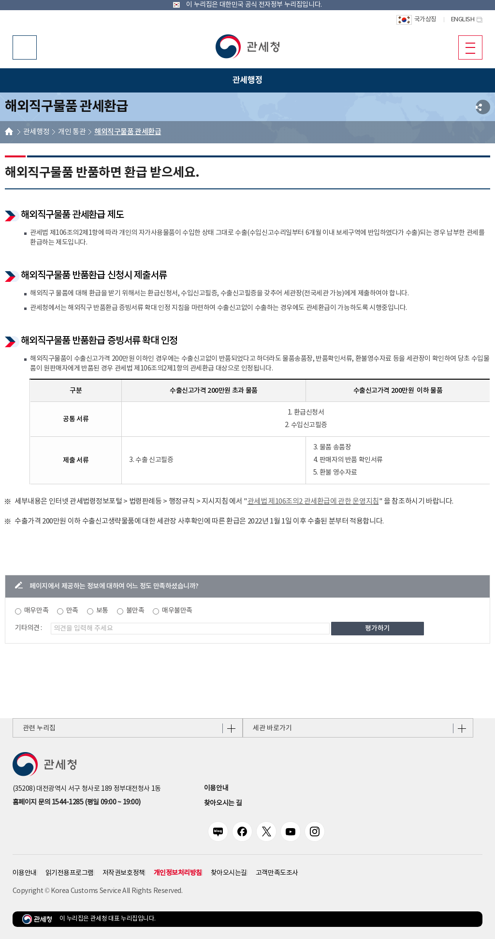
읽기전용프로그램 (69, 873)
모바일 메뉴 (466, 47)
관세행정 (36, 132)
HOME (9, 132)
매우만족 (36, 611)
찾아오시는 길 (223, 803)
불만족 (135, 611)
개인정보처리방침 (178, 873)
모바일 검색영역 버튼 (25, 47)
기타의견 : (28, 628)
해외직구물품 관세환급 (127, 132)
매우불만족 (177, 611)
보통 (102, 611)
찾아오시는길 (229, 873)
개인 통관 (72, 132)
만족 (72, 611)
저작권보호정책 (123, 873)
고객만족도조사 (277, 873)
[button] (247, 46)
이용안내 (216, 788)
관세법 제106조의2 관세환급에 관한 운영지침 (313, 501)
